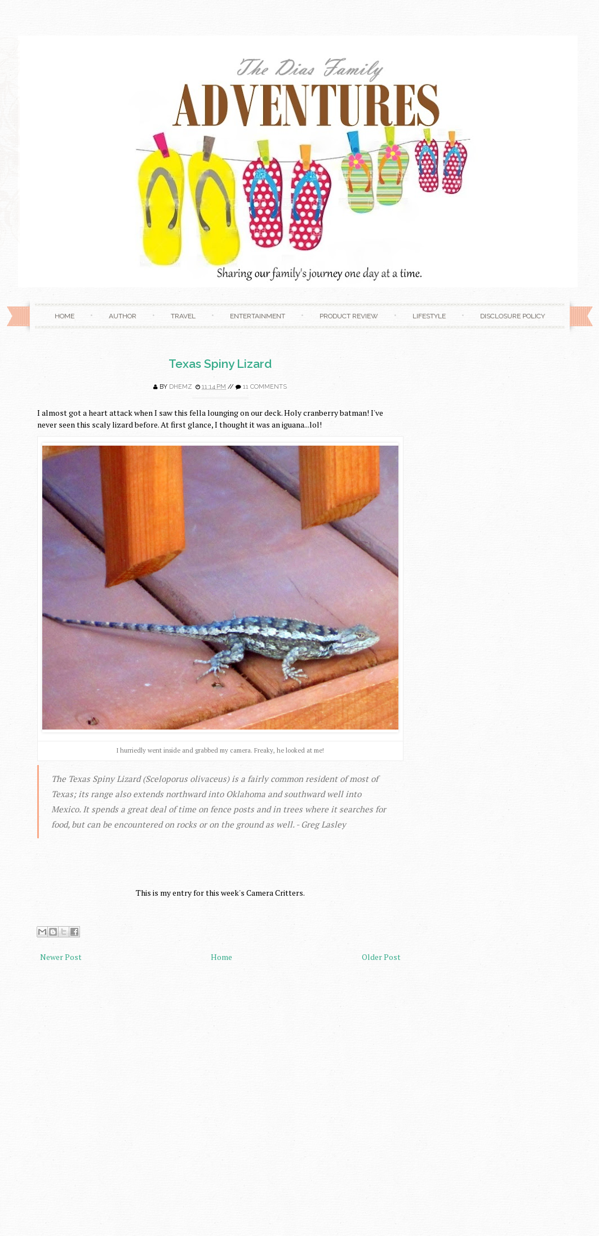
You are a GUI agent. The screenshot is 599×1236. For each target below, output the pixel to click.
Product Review (349, 316)
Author (122, 316)
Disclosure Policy (512, 316)
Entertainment (257, 316)
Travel (183, 316)
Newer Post (61, 957)
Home (64, 316)
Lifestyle (429, 316)
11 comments (265, 386)
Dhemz (180, 386)
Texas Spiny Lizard (220, 364)
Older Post (381, 957)
